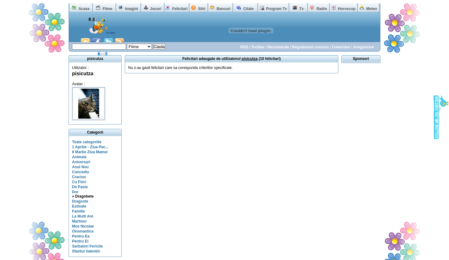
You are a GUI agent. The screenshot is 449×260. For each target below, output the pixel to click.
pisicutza (82, 73)
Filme (107, 9)
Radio (321, 9)
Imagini (131, 9)
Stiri (201, 9)
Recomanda (278, 47)
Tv (301, 9)
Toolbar (257, 47)
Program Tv (276, 9)
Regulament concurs (310, 47)
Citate (248, 9)
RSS (244, 47)
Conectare (341, 47)
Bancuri (223, 9)
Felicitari (179, 9)
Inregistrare (363, 47)
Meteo (371, 9)
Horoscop (346, 9)
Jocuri (155, 9)
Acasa (84, 9)
